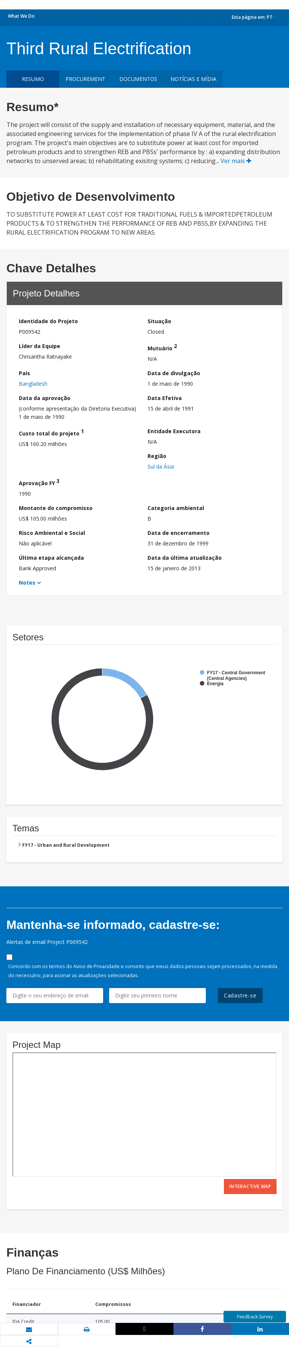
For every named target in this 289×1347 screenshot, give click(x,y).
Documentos (138, 78)
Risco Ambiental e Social (52, 532)
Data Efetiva (165, 398)
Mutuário (162, 347)
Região (157, 456)
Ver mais (236, 161)
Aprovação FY (39, 482)
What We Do (21, 16)
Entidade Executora (174, 431)
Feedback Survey (255, 1316)
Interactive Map (250, 1186)
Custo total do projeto (51, 432)
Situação (159, 321)
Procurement (85, 78)
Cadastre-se (240, 995)
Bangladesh (33, 383)
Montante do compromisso (56, 508)
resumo (33, 78)
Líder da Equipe (39, 346)
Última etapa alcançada (51, 557)
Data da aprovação (44, 398)
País (24, 373)
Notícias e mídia (193, 78)
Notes (27, 582)
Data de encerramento (179, 532)
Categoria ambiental (176, 508)
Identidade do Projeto (48, 321)
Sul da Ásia (161, 466)
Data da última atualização (185, 557)
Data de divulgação (174, 373)
